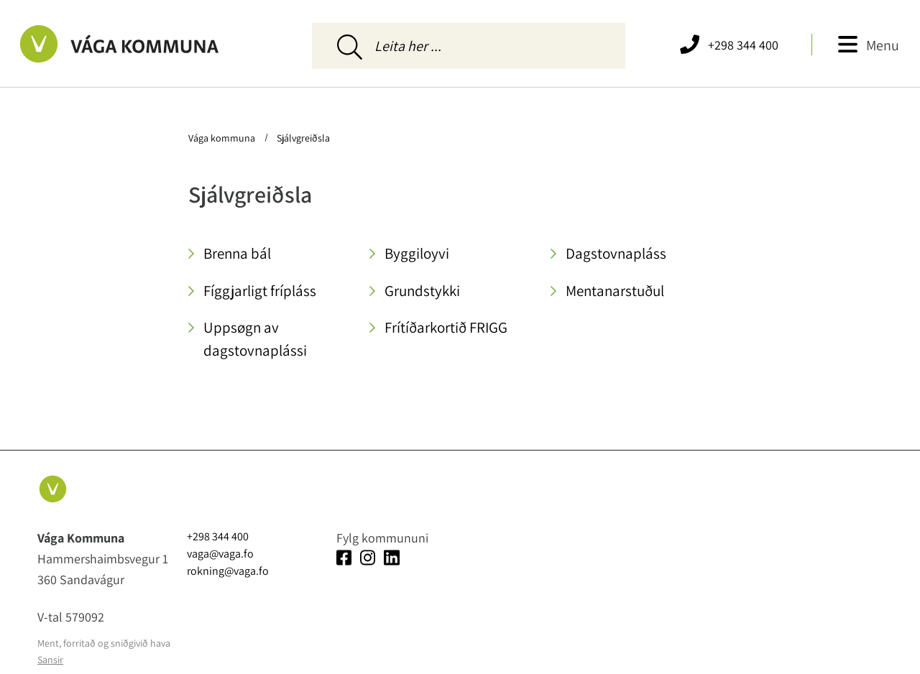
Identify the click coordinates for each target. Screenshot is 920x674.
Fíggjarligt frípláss (259, 290)
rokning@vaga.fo (228, 570)
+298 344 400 (743, 45)
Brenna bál (237, 253)
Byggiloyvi (417, 253)
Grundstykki (422, 290)
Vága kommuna (222, 137)
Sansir (50, 659)
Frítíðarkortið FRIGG (446, 327)
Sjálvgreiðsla (302, 137)
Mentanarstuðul (615, 290)
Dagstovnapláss (616, 253)
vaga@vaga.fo (220, 553)
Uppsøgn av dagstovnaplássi (255, 339)
